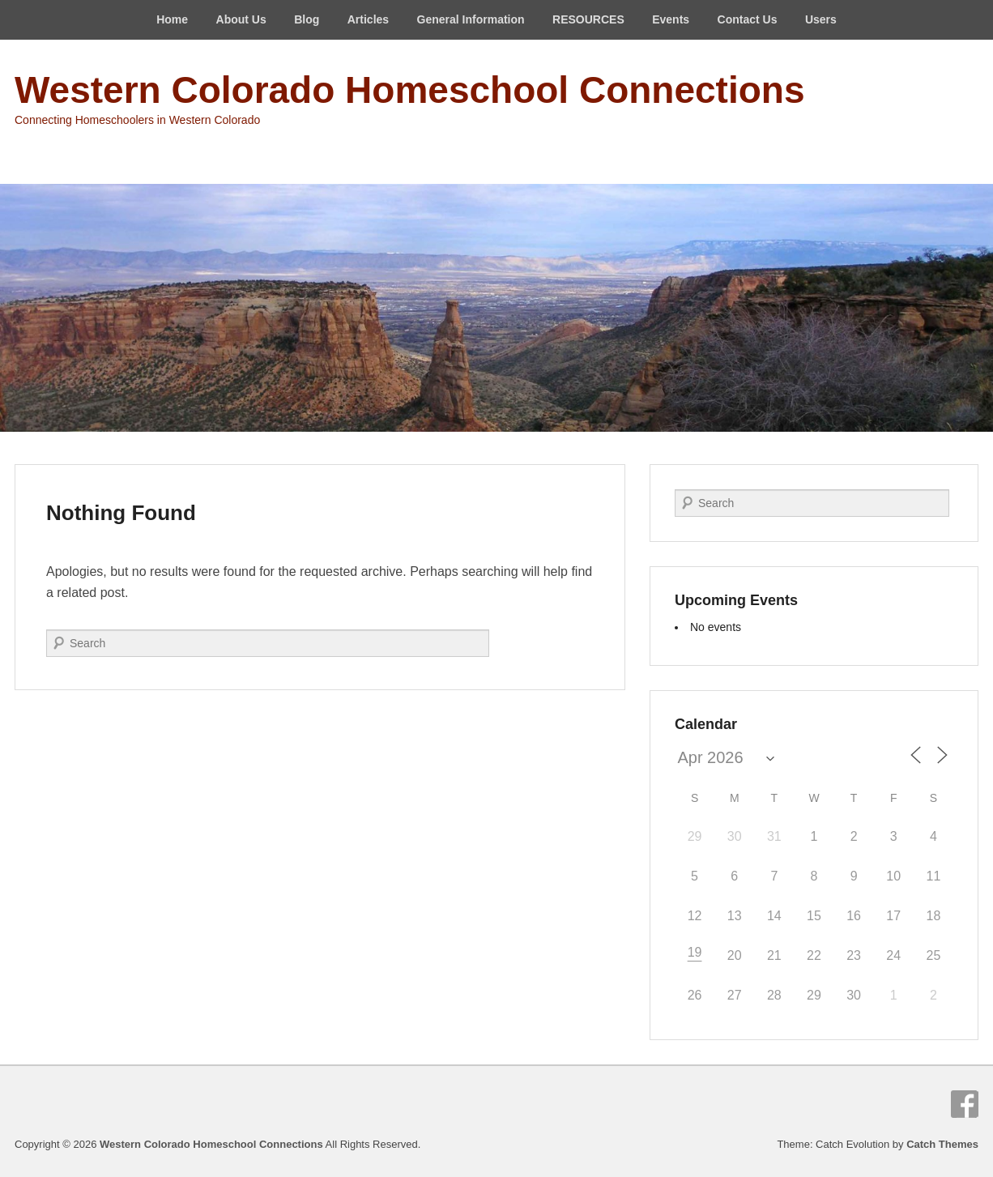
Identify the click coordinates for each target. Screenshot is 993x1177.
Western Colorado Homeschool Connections (409, 90)
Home (172, 19)
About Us (241, 19)
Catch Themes (942, 1144)
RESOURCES (588, 19)
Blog (306, 19)
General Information (471, 19)
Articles (368, 19)
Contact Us (748, 19)
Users (821, 19)
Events (670, 19)
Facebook (964, 1104)
